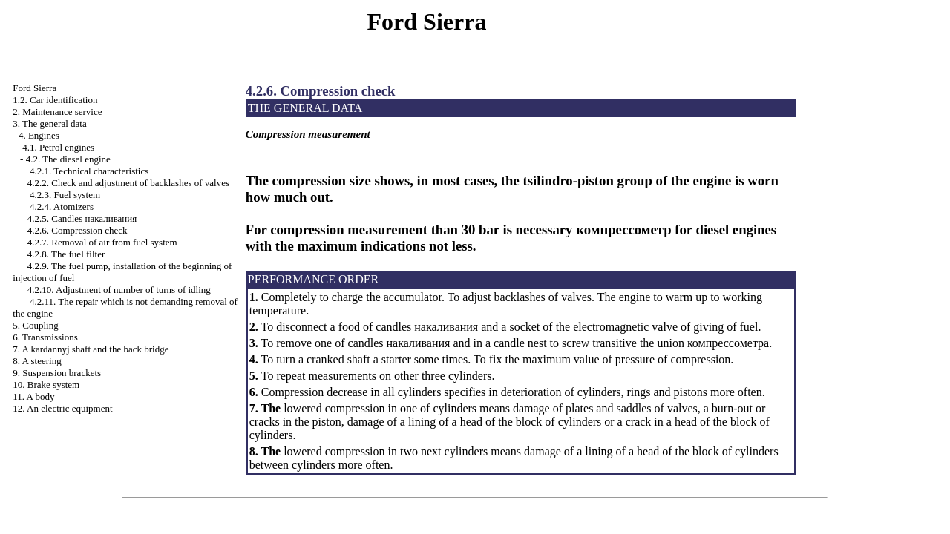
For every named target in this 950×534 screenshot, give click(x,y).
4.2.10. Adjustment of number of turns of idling (119, 289)
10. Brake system (46, 384)
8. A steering (37, 360)
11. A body (33, 396)
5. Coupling (35, 325)
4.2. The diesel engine (68, 159)
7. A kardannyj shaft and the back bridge (90, 349)
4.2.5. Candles (82, 218)
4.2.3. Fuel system (65, 194)
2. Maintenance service (57, 111)
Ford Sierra (34, 87)
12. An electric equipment (62, 408)
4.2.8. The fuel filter (66, 254)
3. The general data (49, 123)
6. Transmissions (45, 337)
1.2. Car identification (55, 99)
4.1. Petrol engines (58, 147)
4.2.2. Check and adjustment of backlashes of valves (128, 182)
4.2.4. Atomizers (62, 206)
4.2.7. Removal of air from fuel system (102, 242)
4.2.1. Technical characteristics (89, 171)
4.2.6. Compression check (77, 230)
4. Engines (39, 135)
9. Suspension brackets (57, 372)
